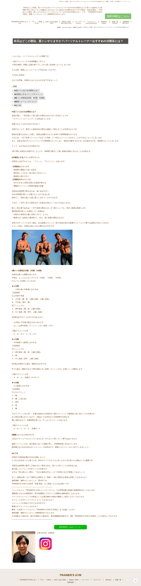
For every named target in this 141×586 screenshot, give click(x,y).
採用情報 (126, 22)
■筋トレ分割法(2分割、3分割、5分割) (29, 98)
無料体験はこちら (118, 16)
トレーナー (78, 22)
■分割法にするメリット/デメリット (28, 94)
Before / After (66, 22)
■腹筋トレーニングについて (25, 102)
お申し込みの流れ (51, 22)
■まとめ (17, 105)
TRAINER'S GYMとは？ (19, 22)
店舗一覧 (115, 22)
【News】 (104, 22)
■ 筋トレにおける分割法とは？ (26, 90)
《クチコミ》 (91, 22)
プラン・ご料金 (36, 22)
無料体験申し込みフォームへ (70, 527)
